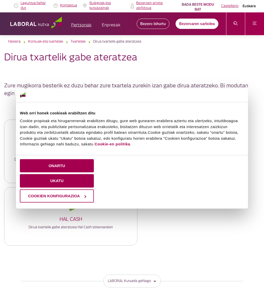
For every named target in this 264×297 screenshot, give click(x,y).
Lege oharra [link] (137, 257)
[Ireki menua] (254, 23)
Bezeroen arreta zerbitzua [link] (149, 6)
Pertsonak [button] (81, 25)
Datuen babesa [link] (195, 257)
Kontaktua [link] (68, 5)
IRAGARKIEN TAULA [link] (108, 257)
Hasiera (14, 41)
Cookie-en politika (112, 144)
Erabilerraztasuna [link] (147, 269)
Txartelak (78, 41)
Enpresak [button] (111, 25)
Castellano (229, 5)
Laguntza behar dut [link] (33, 6)
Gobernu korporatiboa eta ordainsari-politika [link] (145, 263)
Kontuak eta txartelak (45, 41)
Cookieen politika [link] (164, 257)
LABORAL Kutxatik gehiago (132, 219)
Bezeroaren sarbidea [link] (197, 24)
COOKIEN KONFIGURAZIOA (57, 196)
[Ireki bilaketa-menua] (235, 23)
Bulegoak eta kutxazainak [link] (100, 6)
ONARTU (56, 165)
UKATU (56, 180)
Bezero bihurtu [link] (153, 24)
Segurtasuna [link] (119, 269)
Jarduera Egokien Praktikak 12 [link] (188, 269)
